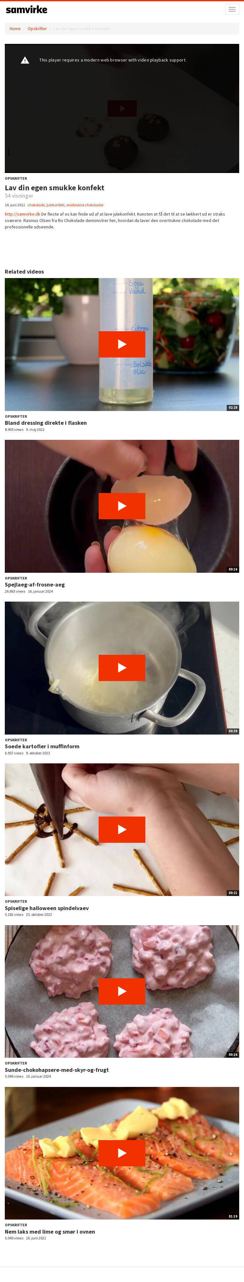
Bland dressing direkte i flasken (46, 422)
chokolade (36, 204)
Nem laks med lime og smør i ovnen (50, 1231)
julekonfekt (55, 204)
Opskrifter (37, 28)
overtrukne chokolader (84, 204)
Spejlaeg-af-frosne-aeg (35, 584)
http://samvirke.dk (22, 214)
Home (15, 28)
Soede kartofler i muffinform (42, 746)
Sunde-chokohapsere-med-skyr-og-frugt (57, 1069)
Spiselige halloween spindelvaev (47, 908)
